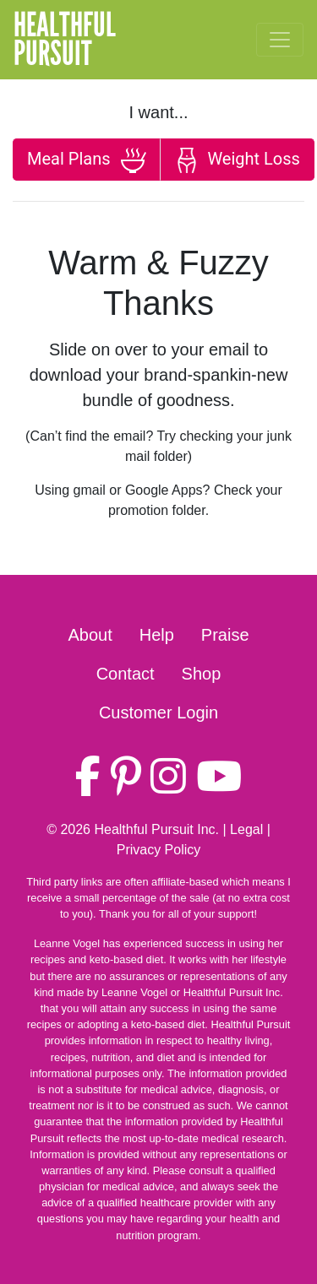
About (90, 635)
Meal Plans (86, 160)
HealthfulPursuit (65, 40)
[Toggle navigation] (279, 40)
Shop (201, 673)
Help (156, 635)
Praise (225, 635)
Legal (246, 829)
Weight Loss (236, 160)
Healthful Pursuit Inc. (156, 829)
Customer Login (158, 712)
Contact (125, 673)
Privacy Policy (159, 849)
